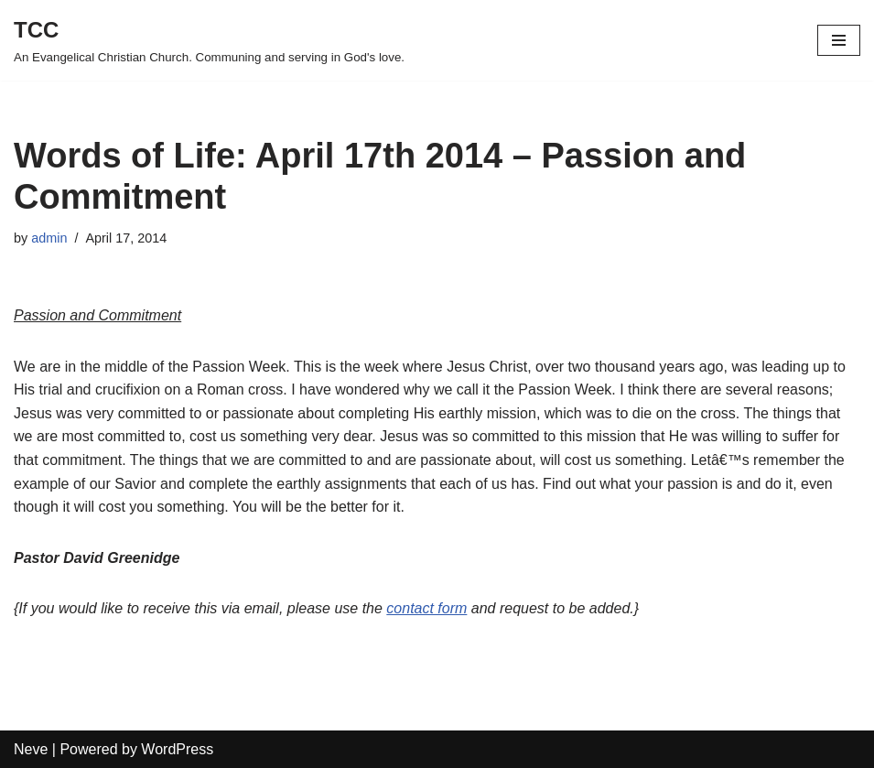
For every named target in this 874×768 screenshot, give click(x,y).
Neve (31, 749)
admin (49, 238)
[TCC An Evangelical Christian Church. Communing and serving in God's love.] (209, 40)
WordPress (177, 749)
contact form (426, 608)
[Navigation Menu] (838, 40)
